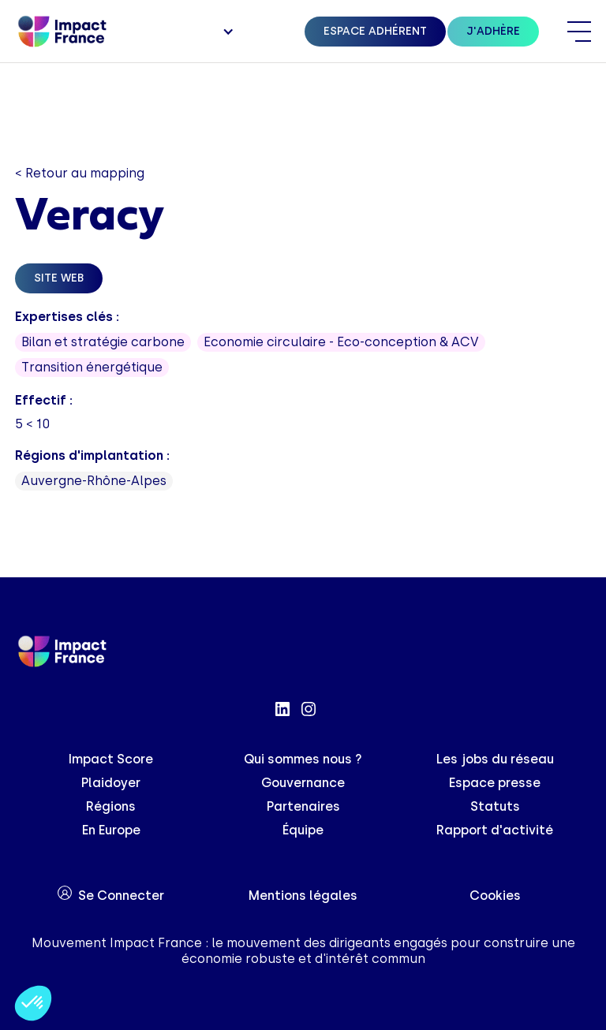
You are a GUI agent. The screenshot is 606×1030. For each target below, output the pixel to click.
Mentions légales (303, 895)
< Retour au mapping (79, 173)
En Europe (111, 830)
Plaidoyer (110, 782)
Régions (111, 806)
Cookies (495, 895)
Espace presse (495, 782)
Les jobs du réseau (495, 759)
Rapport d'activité (494, 830)
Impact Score (111, 759)
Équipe (303, 830)
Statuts (495, 806)
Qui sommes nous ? (303, 759)
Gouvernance (303, 782)
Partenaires (303, 806)
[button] (226, 31)
